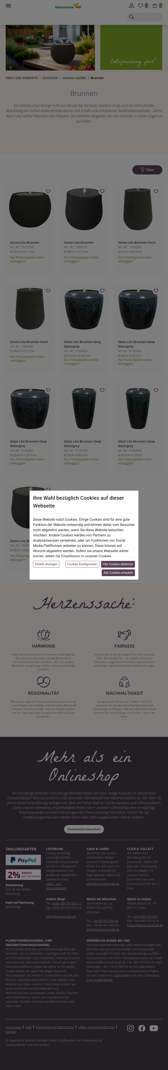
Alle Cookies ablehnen (118, 564)
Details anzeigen (46, 564)
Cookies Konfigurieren (82, 564)
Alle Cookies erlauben (118, 572)
